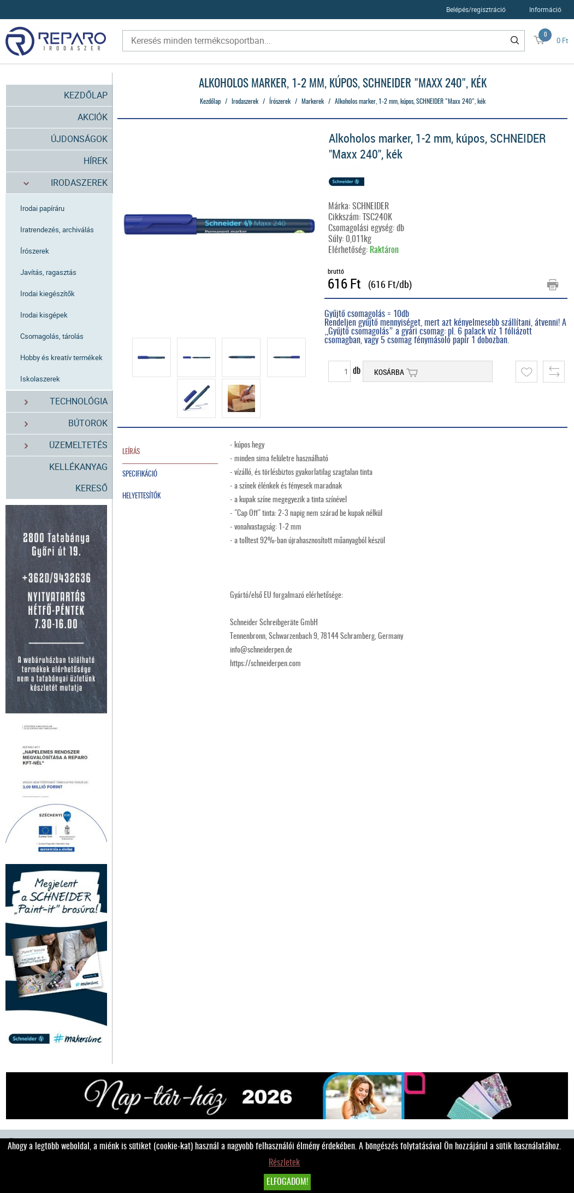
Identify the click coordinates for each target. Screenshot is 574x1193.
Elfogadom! (287, 1182)
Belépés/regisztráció (476, 9)
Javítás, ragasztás (49, 272)
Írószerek (35, 251)
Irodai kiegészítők (48, 293)
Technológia (59, 401)
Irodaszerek (59, 182)
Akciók (93, 117)
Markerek (312, 101)
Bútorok (59, 423)
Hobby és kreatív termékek (62, 357)
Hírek (96, 161)
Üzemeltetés (59, 445)
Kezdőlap (86, 95)
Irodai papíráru (43, 208)
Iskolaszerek (41, 379)
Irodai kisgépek (44, 315)
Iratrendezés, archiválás (57, 229)
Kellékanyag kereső (78, 477)
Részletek (284, 1163)
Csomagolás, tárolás (52, 336)
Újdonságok (79, 139)
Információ (545, 9)
